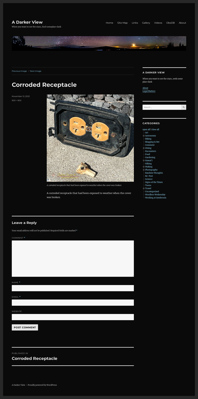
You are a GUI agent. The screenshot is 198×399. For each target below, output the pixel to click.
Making (148, 166)
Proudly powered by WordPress (42, 385)
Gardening (150, 157)
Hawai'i (148, 160)
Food (147, 154)
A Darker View (27, 22)
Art (146, 132)
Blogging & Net (152, 142)
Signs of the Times (154, 182)
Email (16, 297)
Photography (151, 170)
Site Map (122, 22)
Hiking (148, 163)
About (182, 22)
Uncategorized (152, 191)
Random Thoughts (154, 173)
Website (17, 311)
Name (16, 282)
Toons (148, 185)
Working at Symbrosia (155, 197)
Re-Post (149, 176)
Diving (148, 148)
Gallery (146, 22)
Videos (158, 22)
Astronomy (150, 135)
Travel (148, 188)
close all (155, 129)
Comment (18, 238)
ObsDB (170, 22)
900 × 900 (16, 100)
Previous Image (19, 71)
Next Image (35, 71)
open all (146, 129)
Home (109, 22)
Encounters (150, 151)
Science (148, 179)
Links (135, 22)
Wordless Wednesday (155, 194)
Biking (148, 139)
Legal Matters (149, 91)
